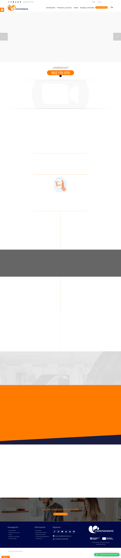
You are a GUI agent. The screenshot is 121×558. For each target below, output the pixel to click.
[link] (2, 10)
